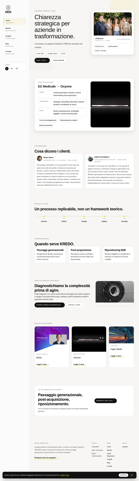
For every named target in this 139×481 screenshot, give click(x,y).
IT (6, 68)
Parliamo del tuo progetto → (46, 458)
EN (12, 68)
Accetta (123, 475)
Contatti (109, 466)
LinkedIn (125, 447)
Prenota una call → (105, 400)
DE (17, 68)
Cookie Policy (64, 475)
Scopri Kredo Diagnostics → (49, 305)
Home (109, 447)
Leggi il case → (42, 364)
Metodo (109, 450)
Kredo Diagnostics (111, 455)
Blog (108, 463)
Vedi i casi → (42, 60)
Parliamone (58, 60)
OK (132, 475)
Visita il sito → (75, 305)
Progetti (109, 459)
